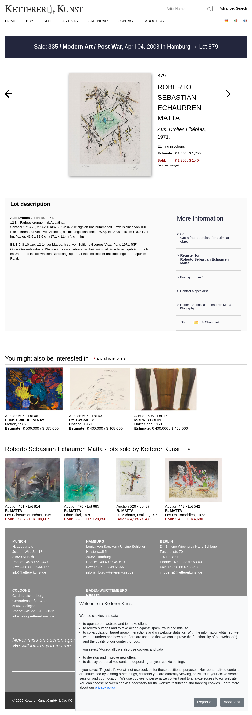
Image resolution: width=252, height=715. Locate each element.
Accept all (232, 702)
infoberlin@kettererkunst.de (181, 572)
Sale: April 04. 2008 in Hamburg (113, 46)
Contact (126, 21)
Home (10, 21)
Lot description (30, 204)
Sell (47, 21)
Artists (70, 21)
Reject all (205, 702)
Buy (29, 21)
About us (154, 21)
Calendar (98, 21)
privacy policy (105, 687)
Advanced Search (233, 8)
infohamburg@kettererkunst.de (109, 572)
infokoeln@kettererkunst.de (33, 616)
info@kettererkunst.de (29, 572)
